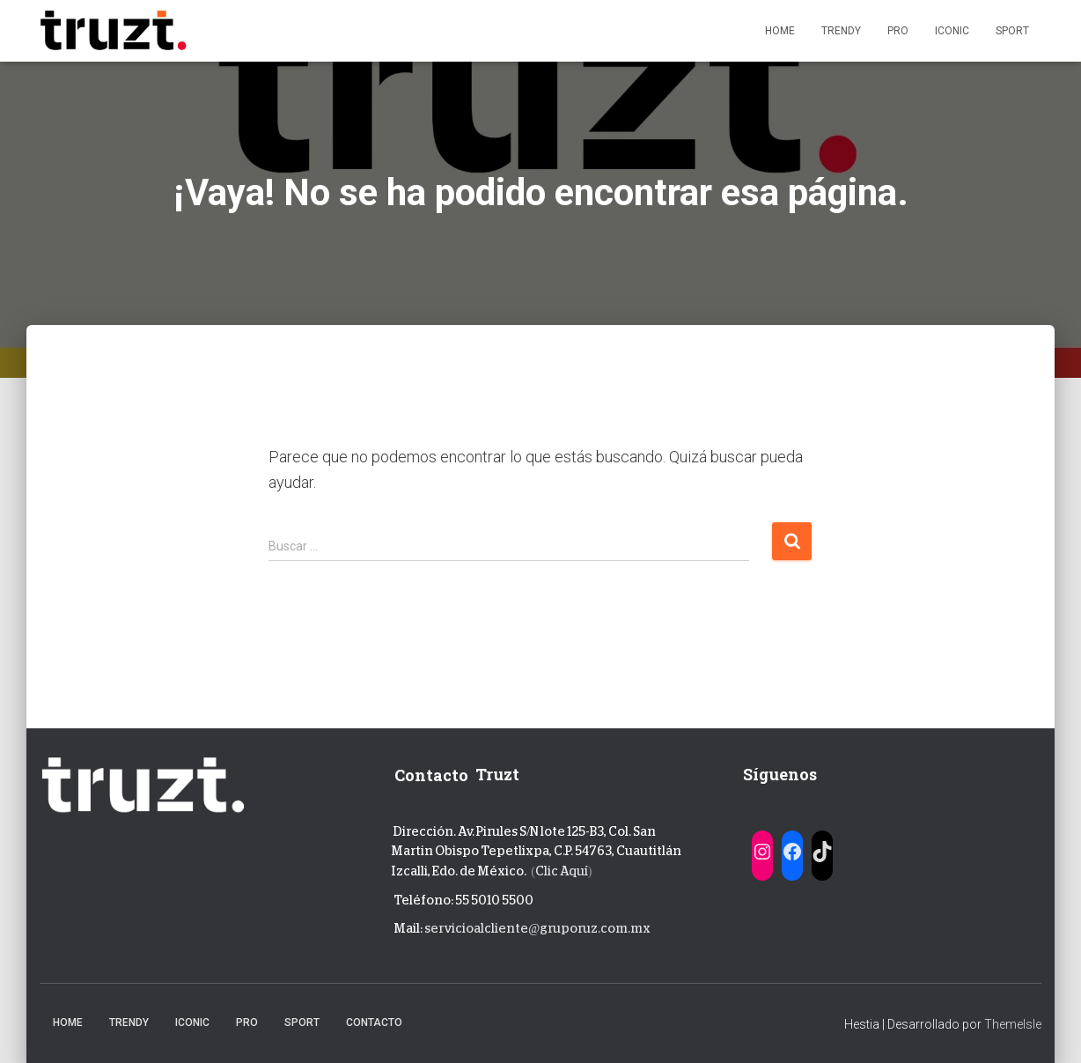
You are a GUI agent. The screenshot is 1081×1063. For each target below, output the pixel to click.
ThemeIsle (1012, 1024)
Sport (1012, 31)
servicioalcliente (476, 928)
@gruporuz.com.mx (589, 928)
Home (780, 31)
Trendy (841, 31)
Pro (897, 31)
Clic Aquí (561, 871)
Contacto (374, 1022)
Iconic (952, 31)
